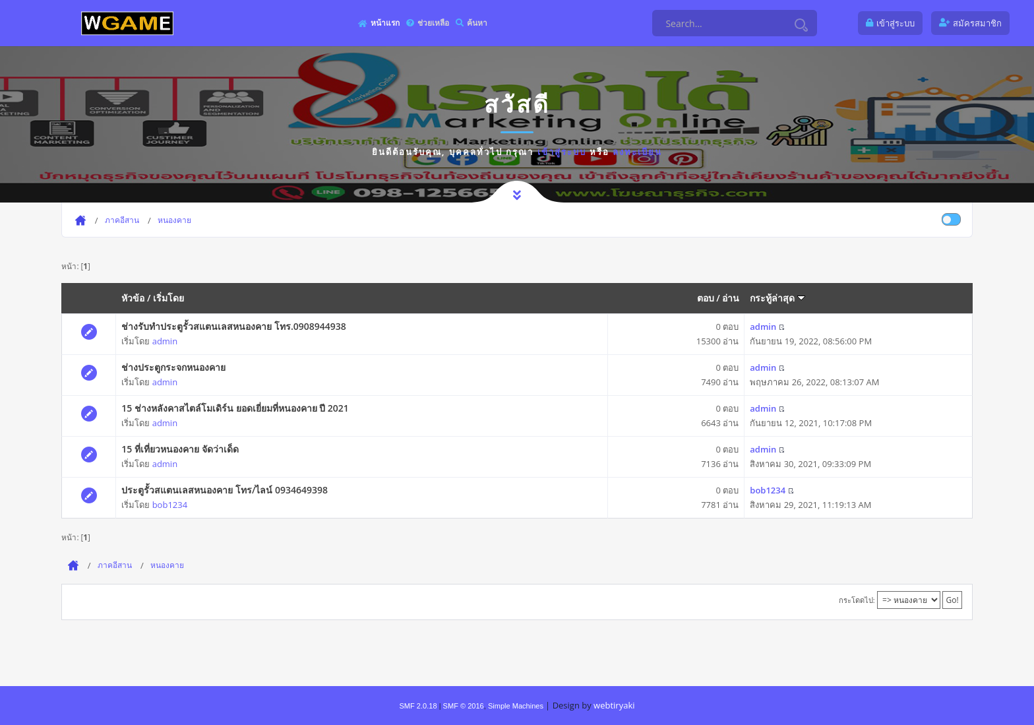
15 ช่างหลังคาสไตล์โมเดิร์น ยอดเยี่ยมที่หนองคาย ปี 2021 (235, 408)
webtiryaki (613, 705)
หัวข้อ (132, 298)
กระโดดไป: (857, 600)
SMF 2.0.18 (418, 706)
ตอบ (705, 298)
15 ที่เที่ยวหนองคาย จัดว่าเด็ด (179, 449)
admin (164, 341)
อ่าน (730, 298)
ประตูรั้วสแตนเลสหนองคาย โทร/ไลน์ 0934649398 (224, 490)
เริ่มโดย (168, 298)
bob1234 (169, 505)
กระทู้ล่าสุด (777, 298)
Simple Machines (515, 706)
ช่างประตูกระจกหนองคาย (173, 367)
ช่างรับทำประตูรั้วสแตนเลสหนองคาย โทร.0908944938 (233, 326)
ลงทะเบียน (637, 152)
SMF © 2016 (463, 706)
